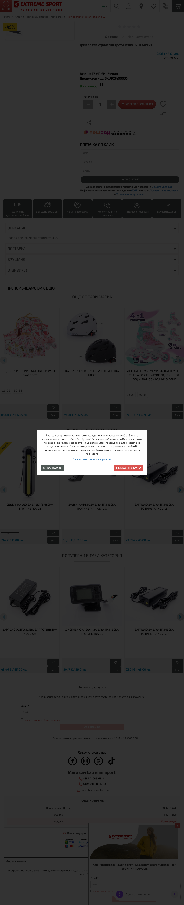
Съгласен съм (128, 468)
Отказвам (52, 468)
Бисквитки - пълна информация (92, 459)
